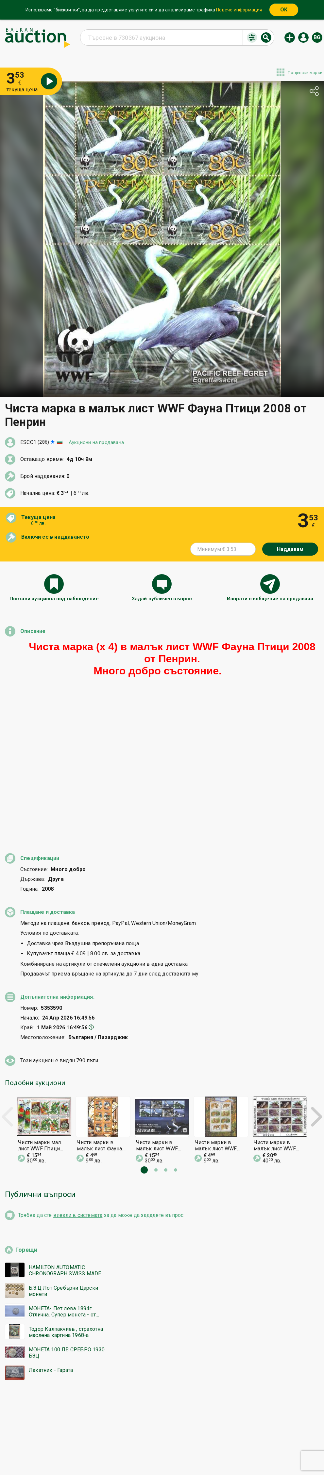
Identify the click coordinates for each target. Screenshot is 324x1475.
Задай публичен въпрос (162, 599)
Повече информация (239, 9)
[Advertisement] (162, 1305)
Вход (303, 37)
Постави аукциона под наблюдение (54, 599)
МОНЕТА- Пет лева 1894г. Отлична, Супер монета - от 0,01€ (62, 1166)
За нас (127, 1454)
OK (283, 10)
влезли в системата (78, 1070)
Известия (100, 1454)
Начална (109, 1442)
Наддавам (290, 549)
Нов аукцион (289, 37)
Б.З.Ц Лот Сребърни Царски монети (63, 1146)
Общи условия (201, 1442)
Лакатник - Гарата (51, 1225)
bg (317, 37)
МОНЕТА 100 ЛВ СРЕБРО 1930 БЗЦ (67, 1208)
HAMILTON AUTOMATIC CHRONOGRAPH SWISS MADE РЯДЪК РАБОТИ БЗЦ (65, 1125)
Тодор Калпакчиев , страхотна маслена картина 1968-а (66, 1187)
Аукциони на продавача (96, 442)
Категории (139, 1442)
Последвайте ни (209, 1454)
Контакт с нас (159, 1454)
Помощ (168, 1442)
